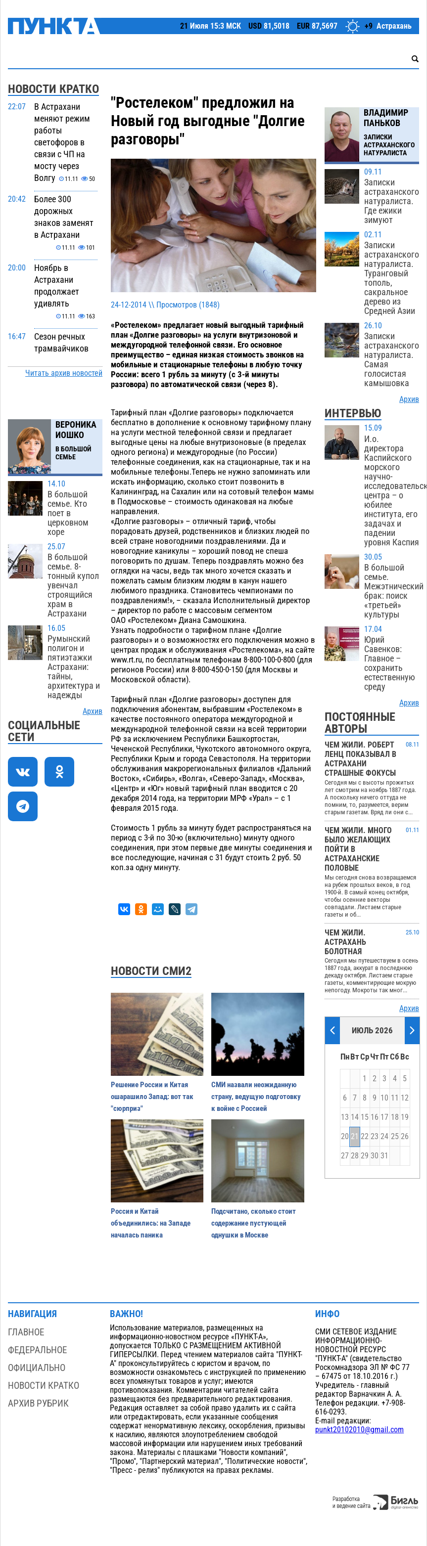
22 (365, 1136)
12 (405, 1098)
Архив (92, 711)
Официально (36, 1367)
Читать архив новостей (63, 373)
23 (375, 1136)
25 (395, 1136)
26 (405, 1136)
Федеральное (37, 1350)
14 (355, 1117)
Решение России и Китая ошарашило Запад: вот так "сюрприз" (152, 1096)
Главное (26, 1332)
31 (384, 1155)
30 (375, 1155)
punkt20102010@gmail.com (359, 1429)
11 (395, 1098)
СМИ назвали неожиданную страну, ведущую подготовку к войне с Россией (256, 1096)
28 (355, 1155)
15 (365, 1117)
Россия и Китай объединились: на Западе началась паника (150, 1223)
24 (384, 1136)
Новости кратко (43, 1385)
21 (355, 1136)
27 (345, 1155)
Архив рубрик (38, 1403)
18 (395, 1117)
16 (375, 1117)
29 (365, 1155)
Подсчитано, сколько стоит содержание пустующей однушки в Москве (253, 1223)
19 (405, 1117)
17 (384, 1117)
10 (384, 1098)
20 (345, 1136)
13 (345, 1117)
